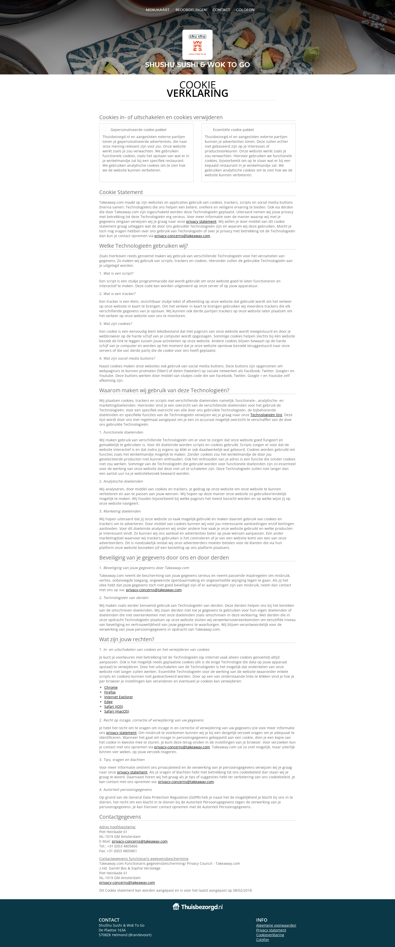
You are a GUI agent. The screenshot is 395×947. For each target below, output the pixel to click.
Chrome (111, 687)
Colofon (262, 939)
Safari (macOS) (116, 711)
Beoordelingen (191, 9)
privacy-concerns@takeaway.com (182, 235)
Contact (221, 9)
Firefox (110, 692)
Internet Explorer (118, 697)
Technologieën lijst (266, 414)
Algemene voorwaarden (276, 925)
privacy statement (201, 221)
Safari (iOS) (113, 706)
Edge (108, 701)
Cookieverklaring (270, 934)
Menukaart (158, 9)
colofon (245, 9)
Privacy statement (271, 930)
